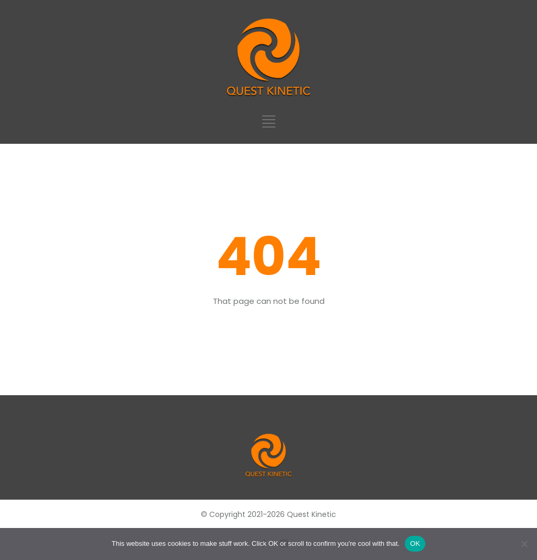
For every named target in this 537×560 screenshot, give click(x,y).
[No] (524, 543)
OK (415, 543)
